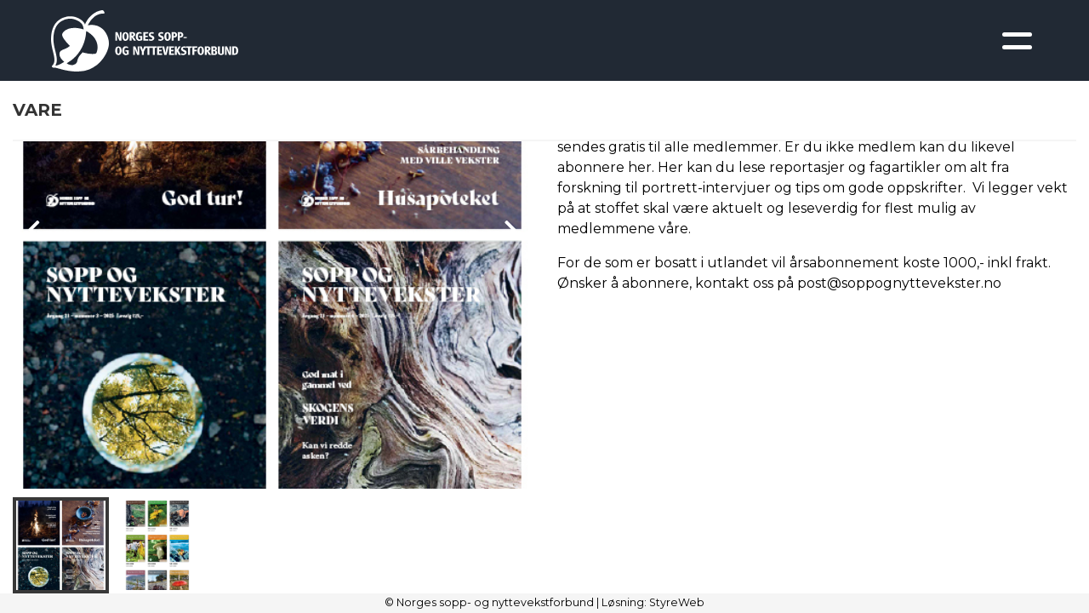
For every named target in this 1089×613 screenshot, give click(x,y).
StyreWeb (676, 602)
